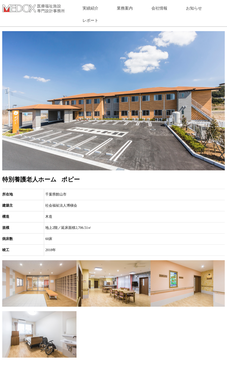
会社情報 (159, 8)
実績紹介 (90, 8)
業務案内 (125, 8)
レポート (90, 20)
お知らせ (194, 8)
